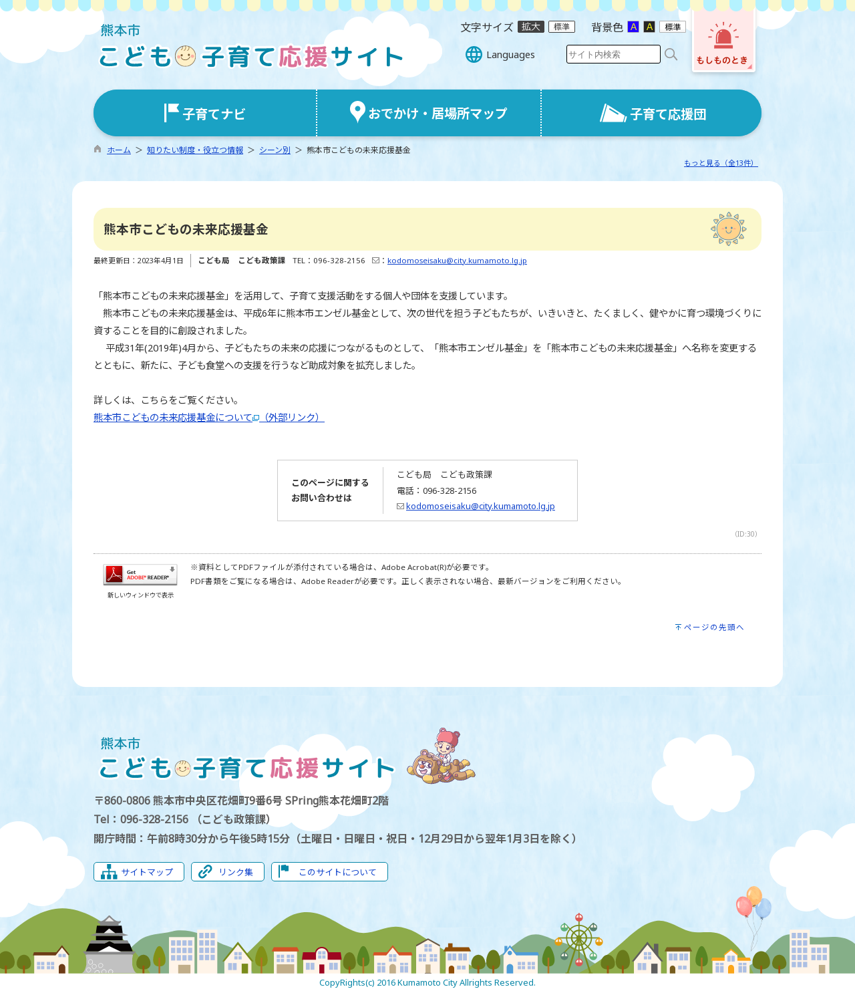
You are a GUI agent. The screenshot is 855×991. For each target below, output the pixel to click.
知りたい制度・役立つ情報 (195, 150)
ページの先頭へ (714, 627)
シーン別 (275, 150)
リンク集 (235, 872)
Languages (510, 54)
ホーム (119, 150)
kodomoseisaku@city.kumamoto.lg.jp (457, 260)
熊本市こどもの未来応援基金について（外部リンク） (209, 417)
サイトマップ (147, 872)
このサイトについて (338, 872)
